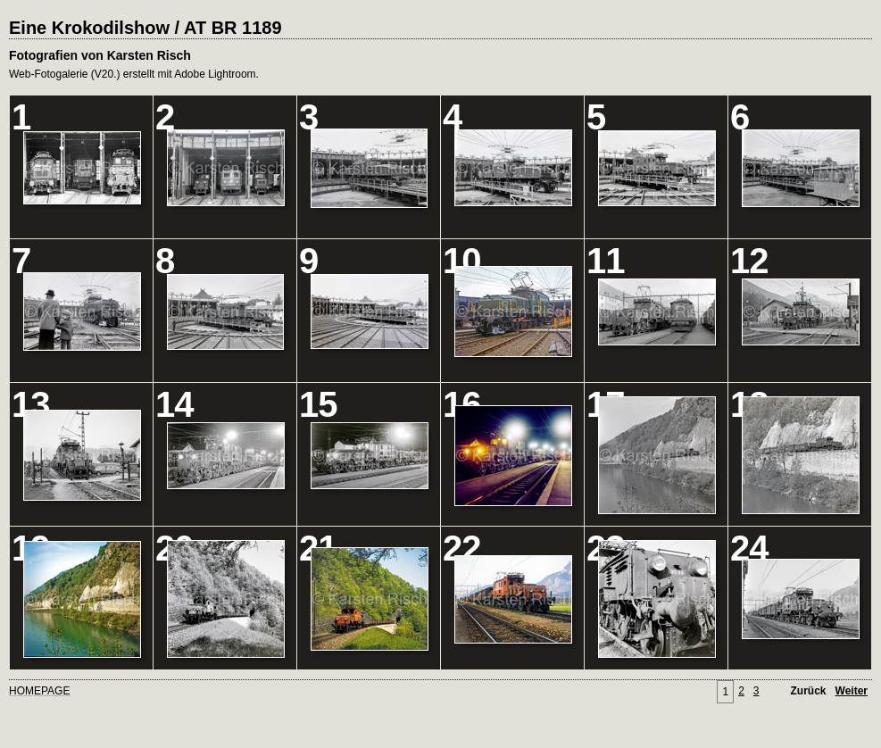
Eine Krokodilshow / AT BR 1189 (145, 27)
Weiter (851, 691)
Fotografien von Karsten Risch (100, 55)
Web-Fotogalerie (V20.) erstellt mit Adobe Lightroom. (134, 74)
